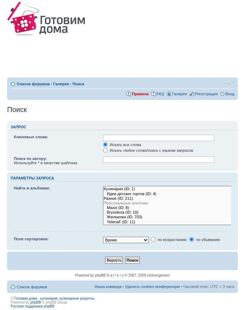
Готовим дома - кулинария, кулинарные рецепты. (54, 298)
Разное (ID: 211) (169, 198)
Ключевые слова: (31, 137)
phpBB (36, 302)
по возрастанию (168, 239)
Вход (229, 94)
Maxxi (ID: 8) (169, 207)
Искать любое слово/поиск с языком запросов (148, 150)
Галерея (61, 84)
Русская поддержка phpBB (32, 306)
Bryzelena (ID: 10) (169, 212)
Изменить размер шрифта (229, 82)
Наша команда (107, 286)
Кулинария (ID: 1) (169, 189)
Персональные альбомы (169, 203)
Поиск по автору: (30, 158)
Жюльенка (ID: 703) (169, 217)
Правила (140, 94)
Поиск (78, 84)
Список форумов (33, 84)
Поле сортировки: (31, 239)
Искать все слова (122, 145)
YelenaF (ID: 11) (169, 222)
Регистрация (206, 94)
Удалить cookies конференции (152, 286)
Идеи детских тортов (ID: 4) (169, 194)
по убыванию (204, 239)
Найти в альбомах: (32, 188)
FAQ (160, 94)
